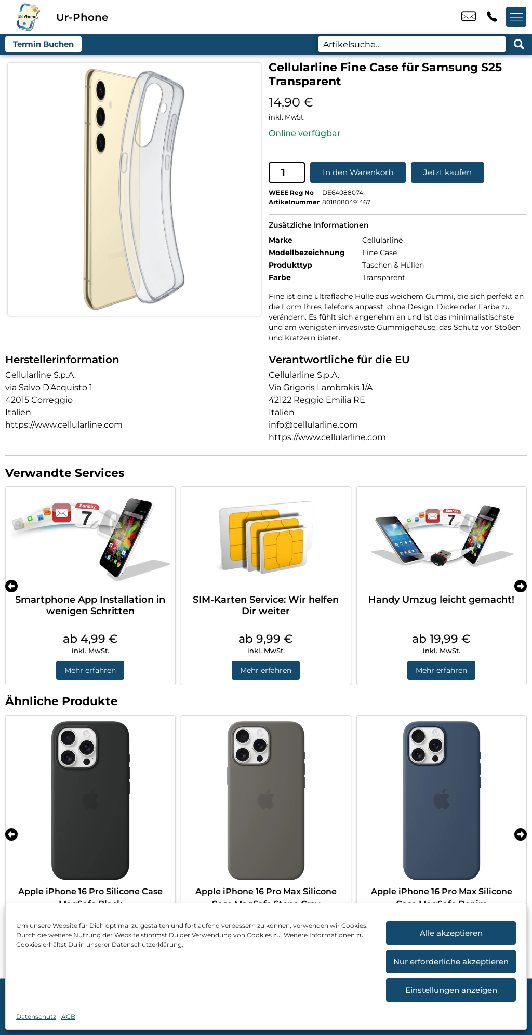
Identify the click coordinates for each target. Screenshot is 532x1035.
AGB (68, 1016)
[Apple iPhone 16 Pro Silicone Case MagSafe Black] (90, 800)
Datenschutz (36, 1016)
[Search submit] (519, 44)
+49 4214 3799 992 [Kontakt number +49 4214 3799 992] (492, 17)
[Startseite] (28, 17)
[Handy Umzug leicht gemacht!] (441, 538)
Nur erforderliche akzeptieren (451, 961)
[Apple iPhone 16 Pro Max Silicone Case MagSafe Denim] (441, 800)
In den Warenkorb (358, 172)
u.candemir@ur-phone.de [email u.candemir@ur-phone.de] (468, 17)
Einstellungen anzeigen (451, 990)
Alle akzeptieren (451, 933)
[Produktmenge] (287, 172)
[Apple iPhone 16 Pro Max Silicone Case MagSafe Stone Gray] (266, 800)
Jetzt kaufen (447, 172)
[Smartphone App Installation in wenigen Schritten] (90, 538)
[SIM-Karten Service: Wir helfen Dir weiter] (266, 538)
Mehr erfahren (90, 670)
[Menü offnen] (516, 17)
